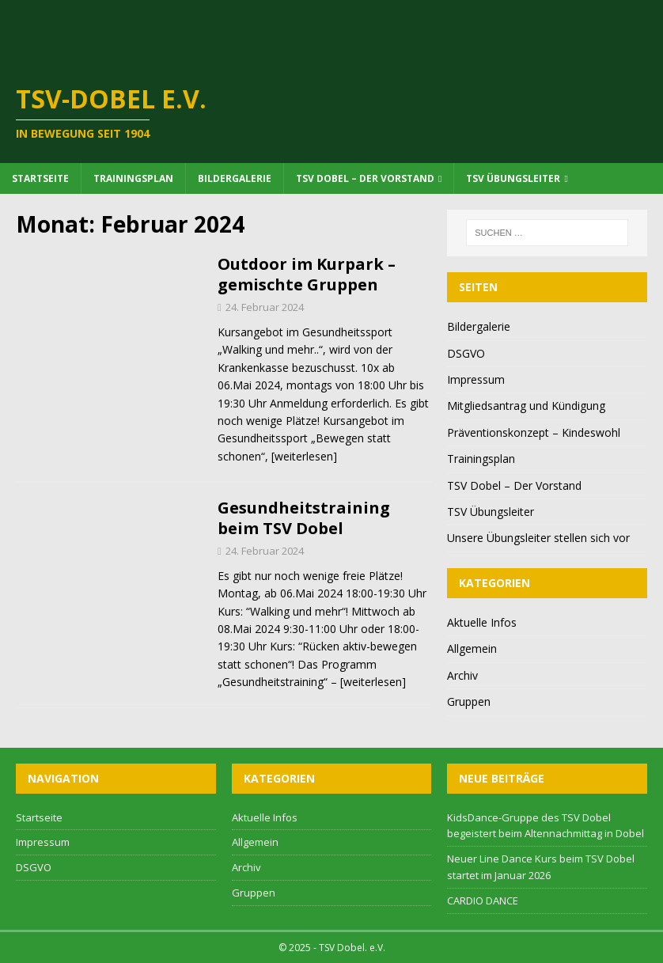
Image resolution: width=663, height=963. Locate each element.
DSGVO (466, 353)
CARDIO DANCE (482, 900)
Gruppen (469, 701)
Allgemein (472, 648)
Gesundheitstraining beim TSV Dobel (304, 518)
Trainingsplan (133, 178)
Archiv (462, 675)
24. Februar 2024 (264, 307)
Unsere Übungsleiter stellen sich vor (538, 537)
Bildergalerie (234, 178)
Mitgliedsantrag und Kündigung (526, 405)
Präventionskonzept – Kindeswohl (533, 432)
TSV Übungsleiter (513, 178)
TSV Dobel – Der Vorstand (365, 178)
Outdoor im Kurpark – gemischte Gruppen (307, 274)
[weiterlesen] (304, 456)
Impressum (476, 379)
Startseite (40, 178)
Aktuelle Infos (482, 622)
